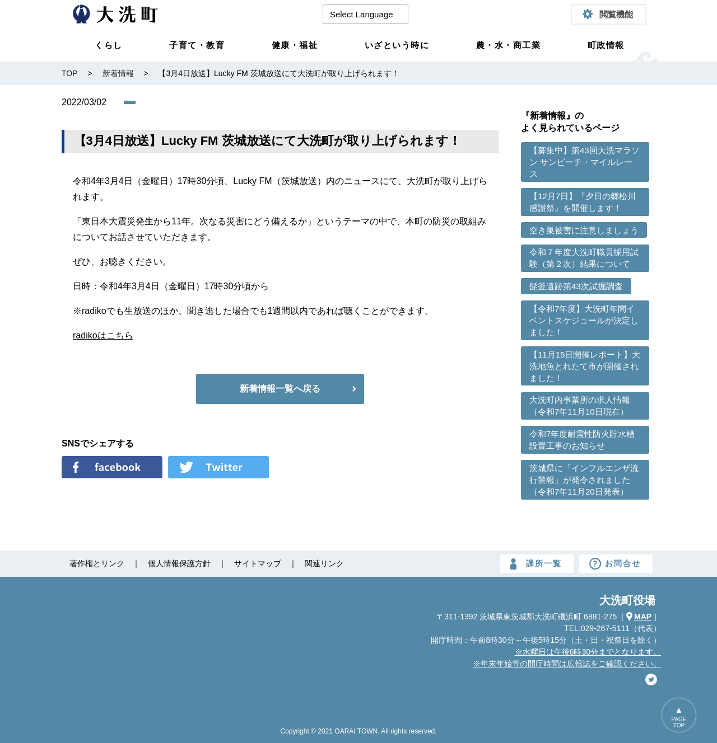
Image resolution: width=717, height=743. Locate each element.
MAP (642, 616)
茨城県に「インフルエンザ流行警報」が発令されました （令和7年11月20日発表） (584, 479)
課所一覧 (544, 563)
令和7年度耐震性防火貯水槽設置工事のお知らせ (582, 439)
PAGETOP (678, 722)
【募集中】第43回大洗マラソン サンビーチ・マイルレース (584, 161)
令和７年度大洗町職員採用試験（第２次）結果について (584, 258)
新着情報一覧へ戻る (280, 388)
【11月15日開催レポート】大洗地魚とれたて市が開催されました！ (584, 366)
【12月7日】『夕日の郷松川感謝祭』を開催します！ (582, 202)
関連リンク (324, 563)
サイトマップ (257, 563)
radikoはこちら (103, 335)
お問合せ (623, 563)
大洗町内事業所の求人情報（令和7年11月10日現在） (579, 405)
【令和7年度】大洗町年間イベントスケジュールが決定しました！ (584, 320)
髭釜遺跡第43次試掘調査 (576, 286)
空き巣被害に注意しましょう (584, 230)
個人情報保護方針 (179, 563)
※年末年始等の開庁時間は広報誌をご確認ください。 (567, 663)
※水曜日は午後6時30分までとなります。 (588, 651)
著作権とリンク (96, 563)
